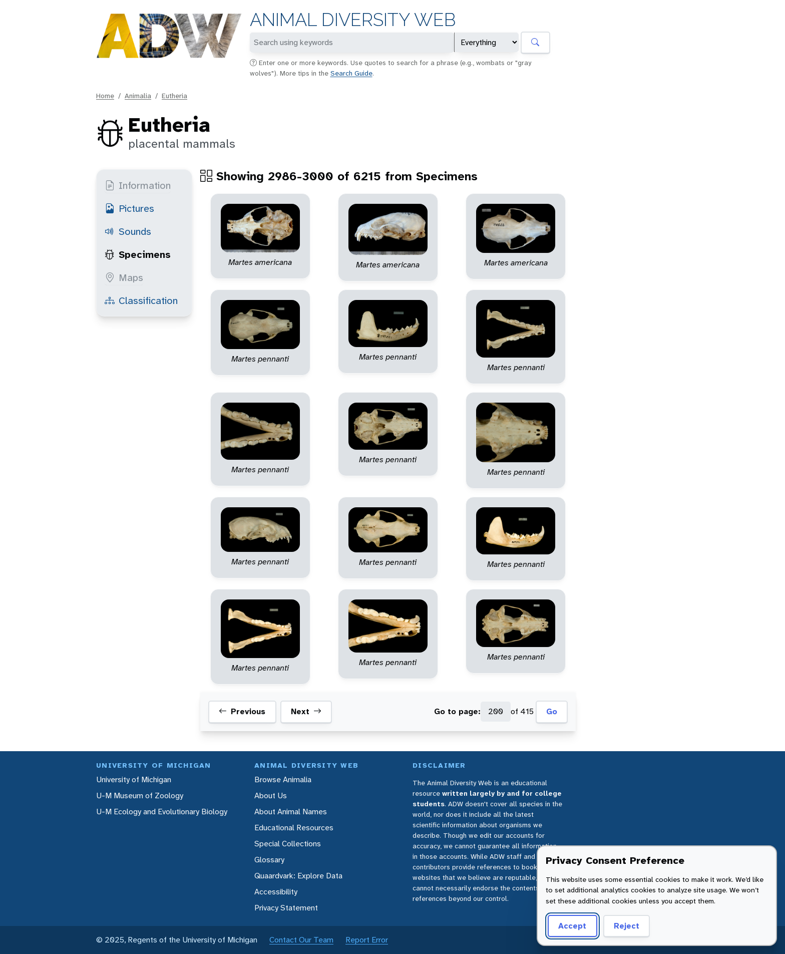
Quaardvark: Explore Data (298, 875)
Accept (572, 925)
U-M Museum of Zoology (139, 795)
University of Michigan (133, 779)
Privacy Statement (286, 907)
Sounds (128, 231)
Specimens (138, 254)
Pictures (129, 208)
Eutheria (174, 95)
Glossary (269, 859)
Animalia (138, 95)
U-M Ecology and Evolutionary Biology (161, 811)
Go (551, 711)
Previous (242, 712)
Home (105, 95)
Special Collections (287, 843)
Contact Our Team (301, 939)
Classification (141, 300)
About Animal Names (290, 811)
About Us (270, 795)
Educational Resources (293, 827)
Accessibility (275, 891)
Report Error (366, 939)
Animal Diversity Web (353, 20)
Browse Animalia (282, 779)
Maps (124, 277)
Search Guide (351, 73)
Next (306, 712)
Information (138, 185)
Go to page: (457, 711)
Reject (626, 925)
